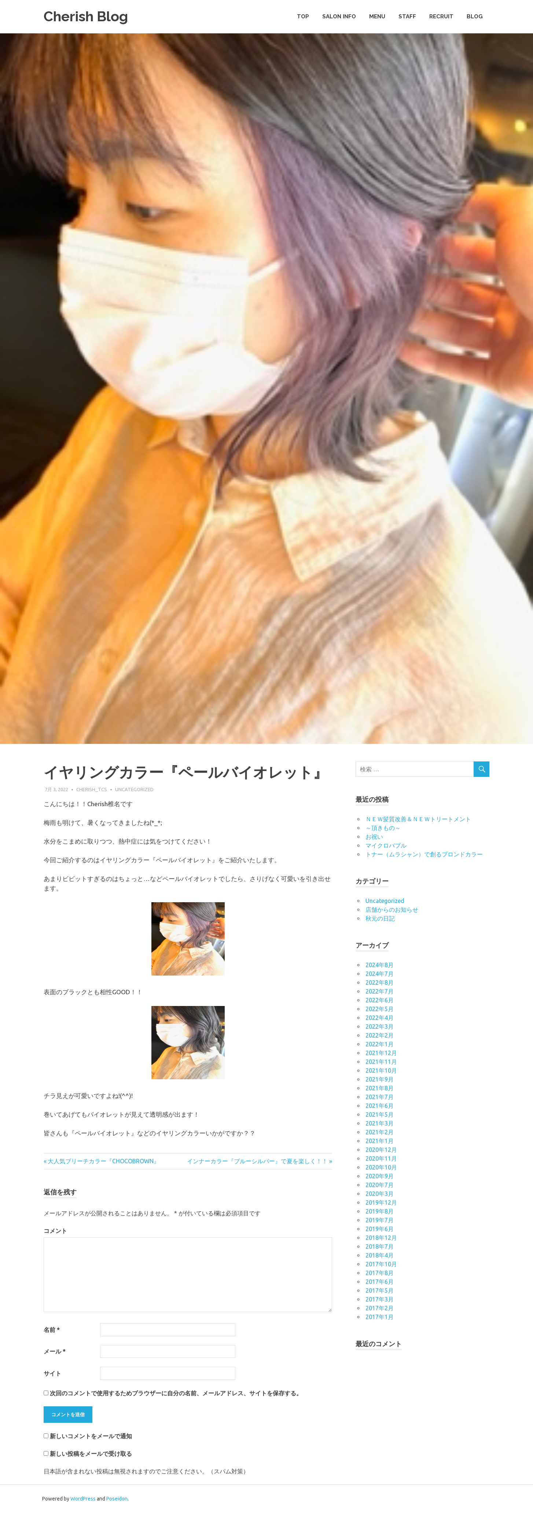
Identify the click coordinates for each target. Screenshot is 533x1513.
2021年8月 (379, 1088)
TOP (303, 16)
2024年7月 (379, 973)
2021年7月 (379, 1097)
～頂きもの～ (383, 828)
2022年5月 (379, 1009)
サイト (52, 1373)
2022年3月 (379, 1026)
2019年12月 (381, 1202)
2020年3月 (379, 1193)
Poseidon (117, 1499)
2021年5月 (379, 1114)
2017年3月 (379, 1299)
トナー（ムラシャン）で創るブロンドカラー (424, 854)
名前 (52, 1329)
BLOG (475, 16)
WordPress (83, 1499)
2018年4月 (379, 1255)
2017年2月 (379, 1308)
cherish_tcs (91, 789)
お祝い (374, 836)
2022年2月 (379, 1035)
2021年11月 (381, 1061)
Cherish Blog (86, 16)
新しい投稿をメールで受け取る (91, 1453)
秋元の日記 (380, 918)
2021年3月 (379, 1123)
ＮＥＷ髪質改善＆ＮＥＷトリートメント (418, 819)
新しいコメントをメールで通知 (91, 1436)
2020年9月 (379, 1176)
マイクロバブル (386, 845)
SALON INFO (339, 16)
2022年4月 (379, 1017)
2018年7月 (379, 1246)
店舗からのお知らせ (391, 909)
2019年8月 (379, 1211)
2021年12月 (381, 1053)
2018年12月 (381, 1237)
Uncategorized (134, 789)
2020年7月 (379, 1185)
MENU (377, 16)
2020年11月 (381, 1158)
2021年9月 (379, 1079)
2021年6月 (379, 1105)
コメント (55, 1230)
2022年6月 (379, 1000)
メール (55, 1351)
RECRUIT (441, 16)
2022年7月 (379, 991)
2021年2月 (379, 1132)
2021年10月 (381, 1070)
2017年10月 (381, 1264)
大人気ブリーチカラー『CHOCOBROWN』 (103, 1161)
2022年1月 (379, 1044)
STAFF (407, 16)
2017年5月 (379, 1290)
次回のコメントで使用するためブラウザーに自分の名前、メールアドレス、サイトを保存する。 (176, 1393)
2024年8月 (379, 965)
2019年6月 (379, 1229)
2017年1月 (379, 1317)
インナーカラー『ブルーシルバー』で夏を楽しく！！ (257, 1161)
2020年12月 (381, 1149)
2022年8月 (379, 982)
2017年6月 (379, 1281)
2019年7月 (379, 1220)
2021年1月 (379, 1141)
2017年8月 (379, 1273)
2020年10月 (381, 1167)
